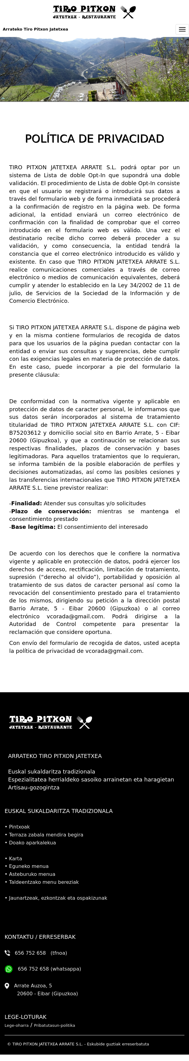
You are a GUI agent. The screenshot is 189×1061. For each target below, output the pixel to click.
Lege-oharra (17, 1025)
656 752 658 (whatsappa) (43, 969)
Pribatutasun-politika (54, 1025)
